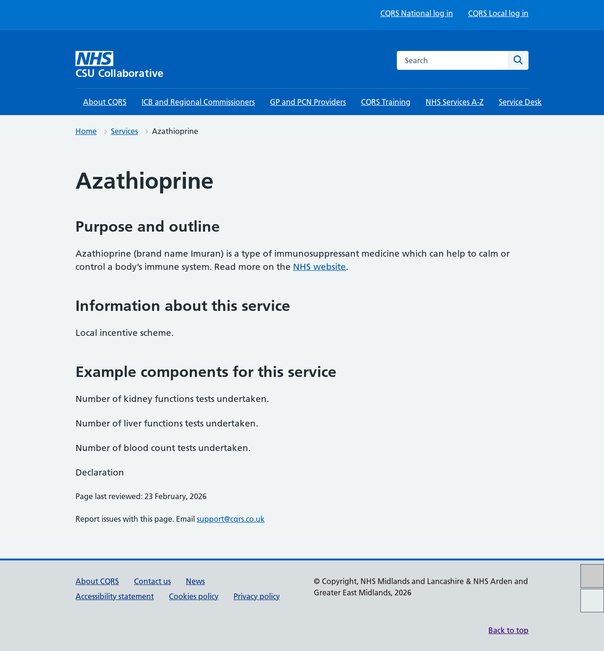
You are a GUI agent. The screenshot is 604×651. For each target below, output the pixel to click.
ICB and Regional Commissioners (198, 102)
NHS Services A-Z (455, 102)
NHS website (319, 266)
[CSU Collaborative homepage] (130, 65)
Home (86, 131)
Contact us (152, 581)
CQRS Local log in (498, 13)
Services (124, 131)
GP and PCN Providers (308, 102)
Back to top (508, 630)
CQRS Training (386, 102)
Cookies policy (193, 596)
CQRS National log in (416, 13)
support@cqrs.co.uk (231, 519)
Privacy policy (257, 596)
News (195, 581)
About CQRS (104, 102)
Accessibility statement (115, 596)
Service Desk (520, 102)
